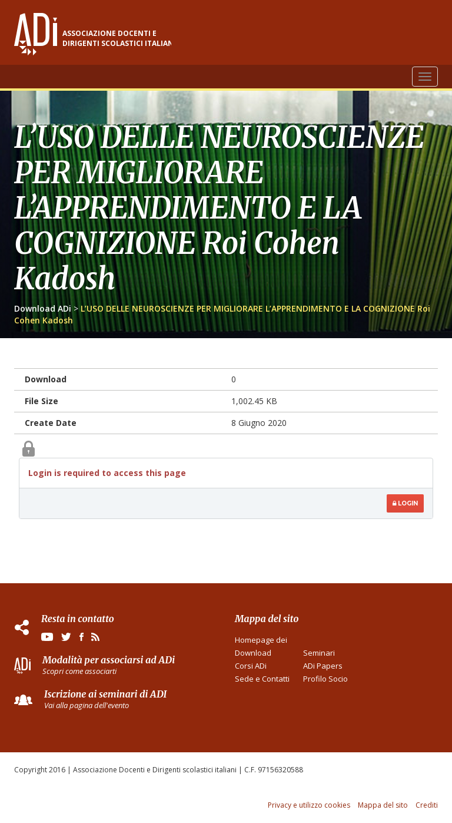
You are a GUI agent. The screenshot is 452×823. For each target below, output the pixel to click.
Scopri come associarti (79, 671)
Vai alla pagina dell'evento (86, 705)
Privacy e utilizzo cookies (309, 805)
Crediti (427, 805)
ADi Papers (323, 665)
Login (405, 503)
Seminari (319, 652)
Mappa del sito (383, 805)
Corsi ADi (251, 665)
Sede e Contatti (262, 678)
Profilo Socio (325, 678)
